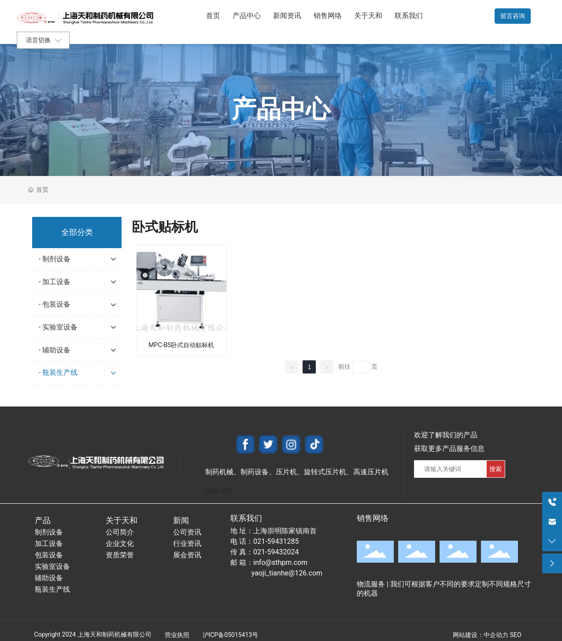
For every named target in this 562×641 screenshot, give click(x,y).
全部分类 (77, 232)
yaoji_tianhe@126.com (286, 573)
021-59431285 (276, 541)
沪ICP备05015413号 (231, 634)
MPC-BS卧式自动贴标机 (181, 344)
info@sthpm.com (280, 562)
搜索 (495, 469)
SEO (515, 634)
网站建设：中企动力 (480, 634)
